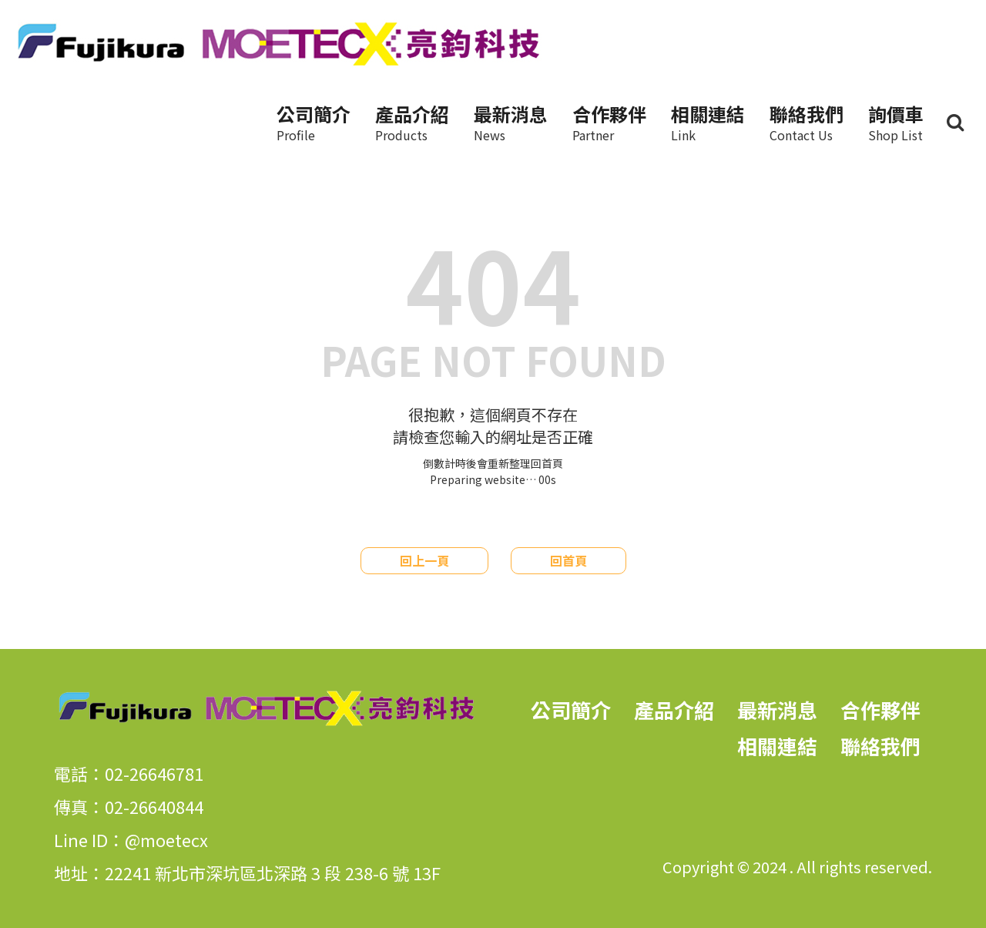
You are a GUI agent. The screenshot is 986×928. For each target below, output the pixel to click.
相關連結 (708, 122)
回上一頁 (424, 560)
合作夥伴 (609, 122)
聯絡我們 (806, 122)
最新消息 (511, 122)
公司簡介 (313, 122)
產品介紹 (412, 122)
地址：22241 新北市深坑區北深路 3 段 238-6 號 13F (247, 872)
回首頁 (568, 560)
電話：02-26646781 (128, 773)
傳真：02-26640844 (128, 806)
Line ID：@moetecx (131, 839)
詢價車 (896, 122)
